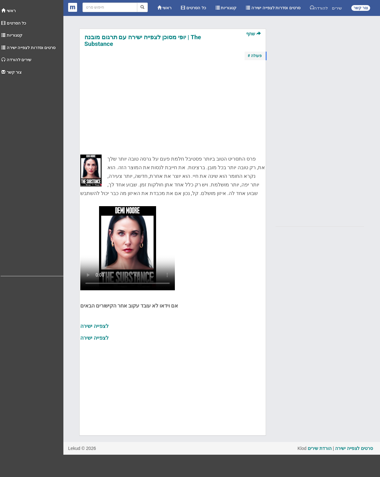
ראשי (8, 10)
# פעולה (255, 56)
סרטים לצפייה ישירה (354, 448)
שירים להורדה (16, 59)
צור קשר (11, 72)
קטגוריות (11, 35)
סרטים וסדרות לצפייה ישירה (28, 47)
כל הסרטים (13, 23)
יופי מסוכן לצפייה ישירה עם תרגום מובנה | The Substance (142, 40)
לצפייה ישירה (94, 326)
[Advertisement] (32, 174)
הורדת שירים (320, 448)
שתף (253, 33)
